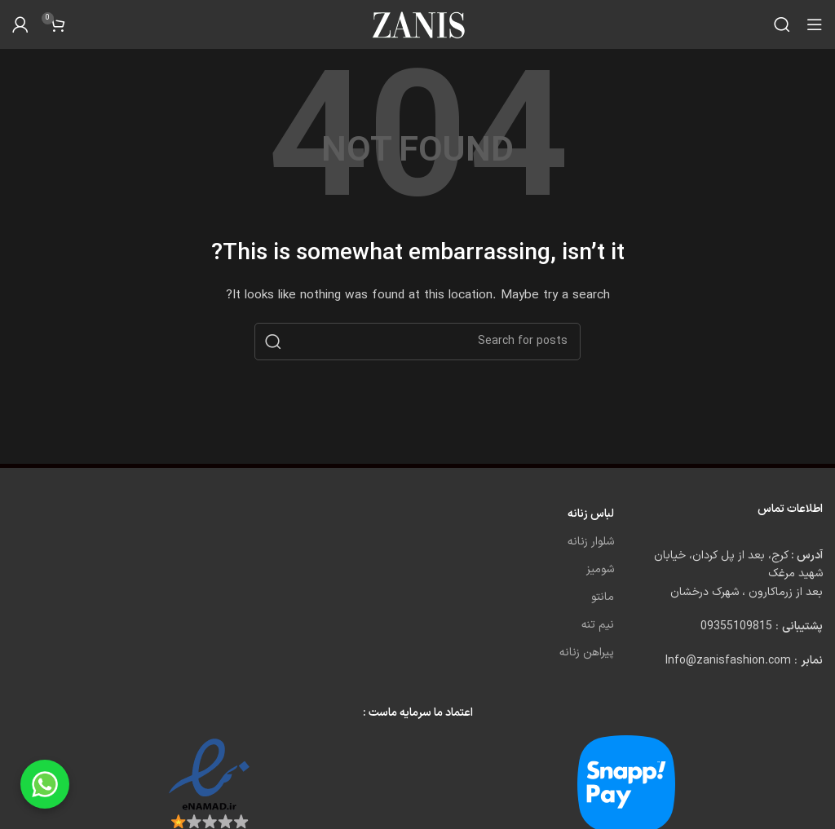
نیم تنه (597, 624)
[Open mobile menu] (814, 24)
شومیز (600, 569)
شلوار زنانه (591, 541)
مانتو (602, 597)
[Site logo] (417, 24)
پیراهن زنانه (586, 652)
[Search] (782, 24)
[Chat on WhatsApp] (44, 784)
